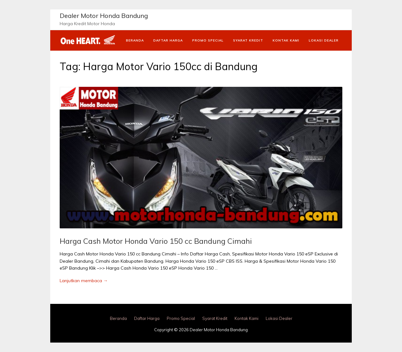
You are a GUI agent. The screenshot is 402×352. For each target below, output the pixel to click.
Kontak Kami (286, 40)
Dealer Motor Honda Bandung (104, 16)
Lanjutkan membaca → (84, 280)
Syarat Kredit (248, 40)
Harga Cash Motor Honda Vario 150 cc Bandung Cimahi (156, 241)
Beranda (135, 40)
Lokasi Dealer (324, 40)
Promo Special (208, 40)
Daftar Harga (168, 40)
